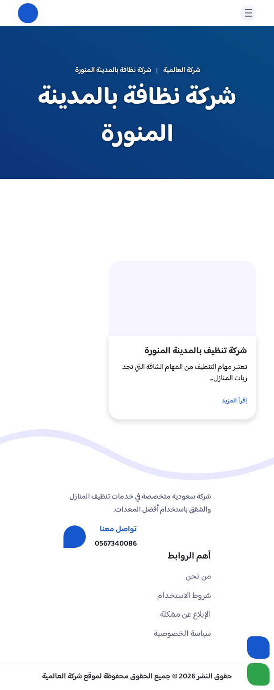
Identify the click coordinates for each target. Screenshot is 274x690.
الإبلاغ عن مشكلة (185, 614)
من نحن (198, 576)
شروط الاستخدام (184, 595)
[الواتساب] (258, 674)
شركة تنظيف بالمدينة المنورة (195, 351)
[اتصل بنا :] (258, 647)
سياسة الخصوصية (182, 634)
